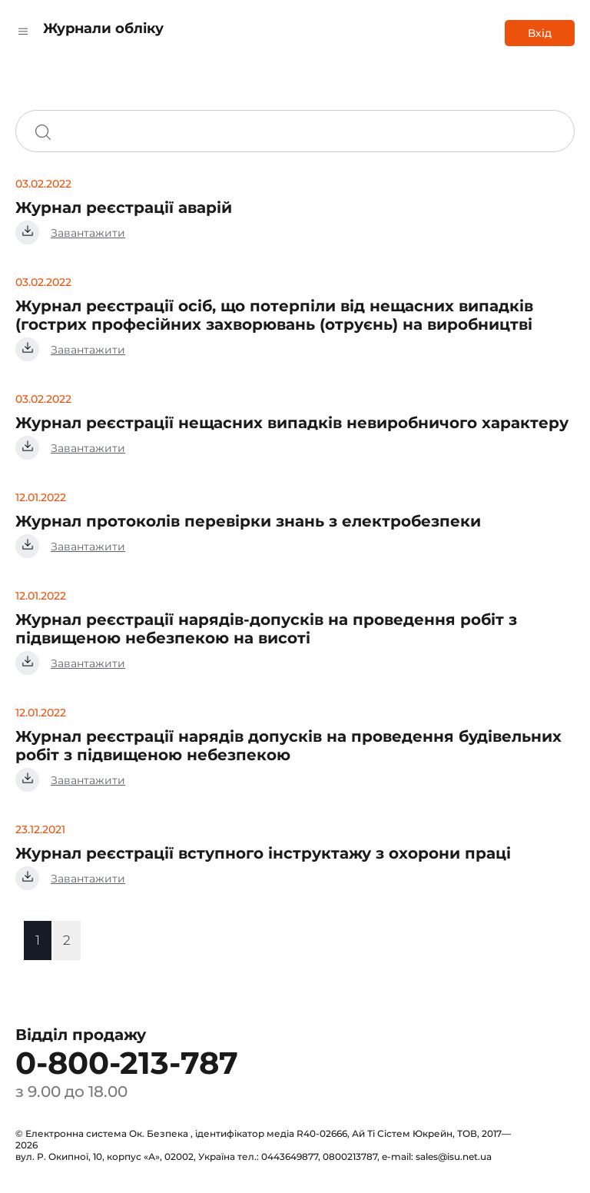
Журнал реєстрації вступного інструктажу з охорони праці (263, 853)
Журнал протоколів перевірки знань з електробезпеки (248, 521)
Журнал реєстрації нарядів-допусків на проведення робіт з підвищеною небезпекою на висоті (266, 628)
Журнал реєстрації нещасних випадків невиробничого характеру (291, 423)
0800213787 (350, 1156)
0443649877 (289, 1156)
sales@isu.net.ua (454, 1156)
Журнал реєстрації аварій (123, 207)
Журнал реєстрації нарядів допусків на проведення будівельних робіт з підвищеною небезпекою (288, 745)
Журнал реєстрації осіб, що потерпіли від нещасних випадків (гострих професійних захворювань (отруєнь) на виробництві (274, 315)
